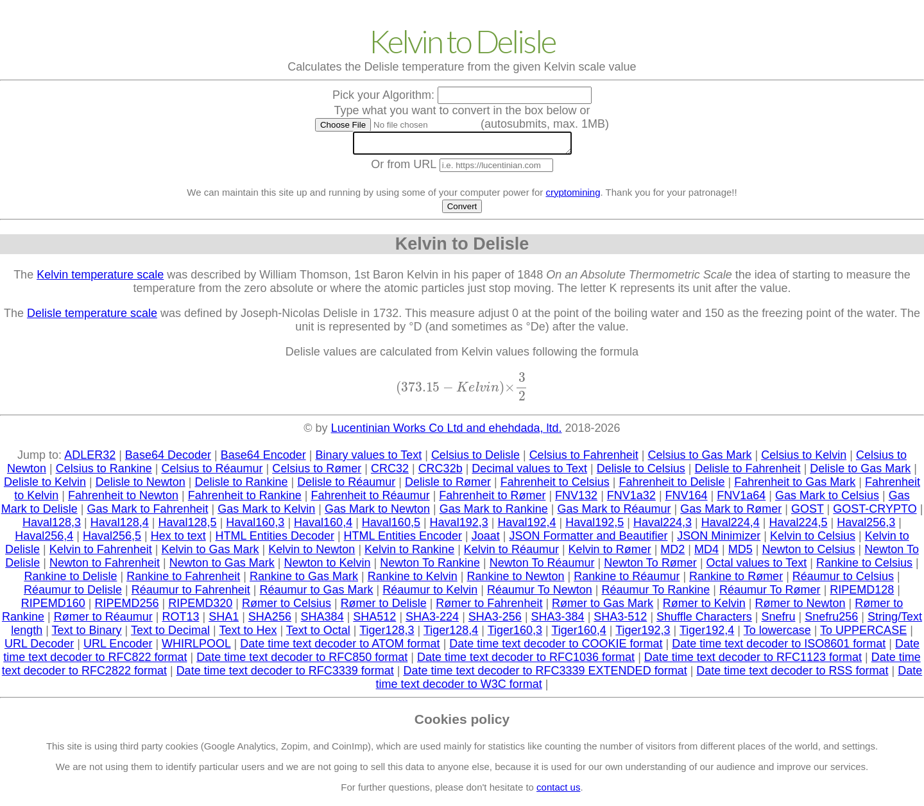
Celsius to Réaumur (211, 472)
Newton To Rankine (430, 566)
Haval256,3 (866, 526)
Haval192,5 (594, 526)
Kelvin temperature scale (100, 278)
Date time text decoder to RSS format (792, 674)
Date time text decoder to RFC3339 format (285, 674)
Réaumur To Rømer (770, 593)
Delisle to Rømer (448, 485)
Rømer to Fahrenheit (489, 607)
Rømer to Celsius (286, 607)
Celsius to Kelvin (803, 458)
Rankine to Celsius (864, 566)
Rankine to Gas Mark (304, 580)
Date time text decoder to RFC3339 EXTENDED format (545, 674)
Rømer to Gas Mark (602, 607)
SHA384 (322, 620)
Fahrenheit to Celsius (555, 485)
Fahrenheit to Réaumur (370, 499)
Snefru (779, 620)
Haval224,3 (662, 526)
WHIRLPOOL (196, 647)
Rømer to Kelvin (704, 607)
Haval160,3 (255, 526)
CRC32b (440, 472)
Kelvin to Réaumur (511, 553)
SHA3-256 (495, 620)
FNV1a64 (741, 499)
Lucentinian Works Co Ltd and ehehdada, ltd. (446, 431)
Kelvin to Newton (311, 553)
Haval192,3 (459, 526)
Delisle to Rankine (240, 485)
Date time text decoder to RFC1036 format (526, 661)
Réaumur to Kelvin (429, 593)
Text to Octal (318, 634)
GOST (807, 512)
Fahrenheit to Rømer (492, 499)
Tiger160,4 (578, 634)
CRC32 (390, 472)
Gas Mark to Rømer (731, 512)
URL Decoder (39, 647)
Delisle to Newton (140, 485)
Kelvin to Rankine (409, 553)
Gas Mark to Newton (377, 512)
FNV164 (686, 499)
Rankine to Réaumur (627, 580)
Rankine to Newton (516, 580)
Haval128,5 (187, 526)
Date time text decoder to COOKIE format (555, 647)
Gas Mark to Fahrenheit (147, 512)
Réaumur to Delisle (73, 593)
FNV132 (576, 499)
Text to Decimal (170, 634)
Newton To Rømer (650, 566)
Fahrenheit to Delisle (671, 485)
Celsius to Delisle (475, 458)
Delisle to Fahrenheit (748, 472)
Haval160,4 (323, 526)
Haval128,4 (119, 526)
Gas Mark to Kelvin (266, 512)
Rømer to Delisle (384, 607)
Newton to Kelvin (327, 566)
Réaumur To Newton (539, 593)
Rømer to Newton (800, 607)
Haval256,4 (44, 539)
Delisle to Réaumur (346, 485)
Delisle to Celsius (641, 472)
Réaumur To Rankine (655, 593)
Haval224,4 (730, 526)
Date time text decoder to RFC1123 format (753, 661)
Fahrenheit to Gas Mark (794, 485)
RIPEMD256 (126, 607)
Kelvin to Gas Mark (210, 553)
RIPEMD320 (200, 607)
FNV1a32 (631, 499)
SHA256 (269, 620)
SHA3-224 (432, 620)
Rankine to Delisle (70, 580)
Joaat (486, 539)
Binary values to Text (368, 458)
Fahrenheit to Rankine (245, 499)
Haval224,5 (798, 526)
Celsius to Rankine (104, 472)
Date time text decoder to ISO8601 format (779, 647)
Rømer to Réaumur (103, 620)
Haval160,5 (391, 526)
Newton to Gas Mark (222, 566)
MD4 (706, 553)
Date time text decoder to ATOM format (340, 647)
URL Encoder (117, 647)
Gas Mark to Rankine (494, 512)
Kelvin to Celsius (812, 539)
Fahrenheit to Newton (123, 499)
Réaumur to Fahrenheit (191, 593)
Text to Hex (248, 634)
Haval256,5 (112, 539)
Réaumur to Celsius (843, 580)
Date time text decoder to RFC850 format (301, 661)
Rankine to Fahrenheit (183, 580)
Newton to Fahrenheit (104, 566)
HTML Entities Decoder (275, 539)
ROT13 (180, 620)
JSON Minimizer (718, 539)
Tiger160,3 (515, 634)
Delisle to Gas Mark (860, 472)
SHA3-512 (620, 620)
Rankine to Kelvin (413, 580)
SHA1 (224, 620)
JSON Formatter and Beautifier (588, 539)
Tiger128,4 (451, 634)
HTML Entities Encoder (403, 539)
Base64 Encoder (263, 458)
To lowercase (777, 634)
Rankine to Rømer (736, 580)
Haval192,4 (526, 526)
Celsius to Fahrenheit (583, 458)
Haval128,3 (51, 526)
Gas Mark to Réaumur (614, 512)
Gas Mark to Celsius (827, 499)
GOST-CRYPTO (874, 512)
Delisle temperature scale (92, 317)
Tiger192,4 (707, 634)
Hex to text (178, 539)
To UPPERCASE (863, 634)
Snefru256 (831, 620)
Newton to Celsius (808, 553)
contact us (558, 790)
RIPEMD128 (862, 593)
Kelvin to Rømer (610, 553)
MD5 (740, 553)
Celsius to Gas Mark (699, 458)
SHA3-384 (558, 620)
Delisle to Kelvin (45, 485)
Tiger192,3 (642, 634)
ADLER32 (90, 458)
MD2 (672, 553)
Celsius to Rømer (316, 472)
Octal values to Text (756, 566)
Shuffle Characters (704, 620)
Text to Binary (87, 634)
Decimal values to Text (529, 472)
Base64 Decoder (168, 458)
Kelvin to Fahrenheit (100, 553)
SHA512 (374, 620)
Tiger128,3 (386, 634)
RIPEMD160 (53, 607)
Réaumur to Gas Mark (316, 593)
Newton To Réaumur (542, 566)
